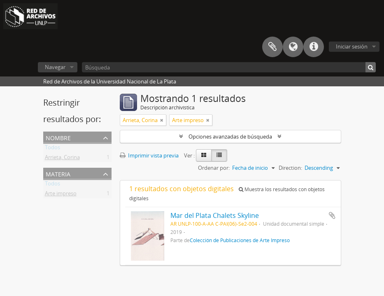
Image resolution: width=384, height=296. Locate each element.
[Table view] (219, 155)
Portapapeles (272, 47)
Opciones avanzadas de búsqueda (230, 136)
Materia (58, 173)
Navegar (55, 67)
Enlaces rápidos (313, 47)
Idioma (293, 47)
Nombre (58, 137)
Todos (52, 149)
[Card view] (204, 155)
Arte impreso (61, 195)
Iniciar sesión (352, 46)
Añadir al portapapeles (332, 215)
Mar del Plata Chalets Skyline (214, 215)
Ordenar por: (214, 167)
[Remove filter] (161, 120)
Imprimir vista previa (149, 155)
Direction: (290, 167)
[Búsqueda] (229, 67)
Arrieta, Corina (62, 158)
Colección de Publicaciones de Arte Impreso (240, 240)
